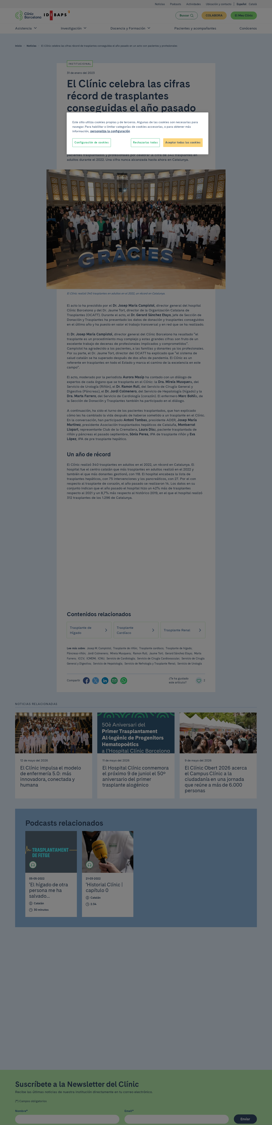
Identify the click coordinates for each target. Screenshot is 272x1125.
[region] (137, 133)
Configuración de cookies (91, 142)
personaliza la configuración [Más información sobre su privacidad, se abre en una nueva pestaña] (110, 131)
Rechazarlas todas (145, 142)
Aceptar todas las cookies (183, 142)
